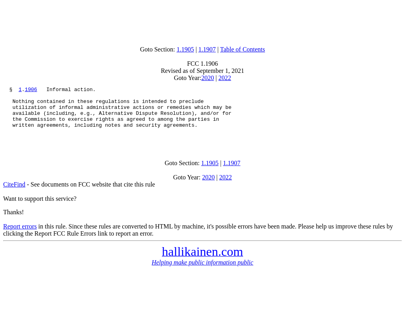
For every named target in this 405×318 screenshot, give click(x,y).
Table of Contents (242, 49)
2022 (224, 77)
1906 (31, 90)
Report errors (20, 237)
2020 (207, 77)
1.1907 (207, 49)
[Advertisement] (202, 21)
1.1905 (185, 49)
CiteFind (14, 195)
